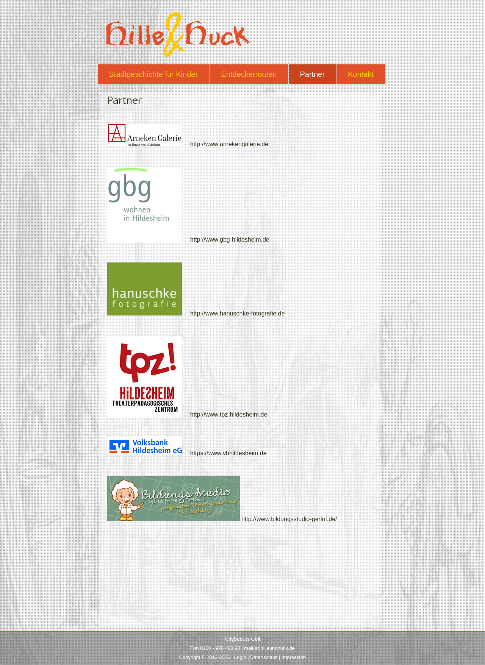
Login (240, 657)
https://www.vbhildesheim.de (187, 453)
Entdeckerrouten (249, 74)
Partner (312, 74)
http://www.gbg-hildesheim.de (188, 239)
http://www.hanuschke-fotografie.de (196, 313)
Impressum (294, 657)
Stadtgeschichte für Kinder (153, 74)
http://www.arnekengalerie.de (188, 144)
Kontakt (361, 74)
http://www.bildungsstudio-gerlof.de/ (222, 519)
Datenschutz (263, 657)
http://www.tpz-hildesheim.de (187, 414)
